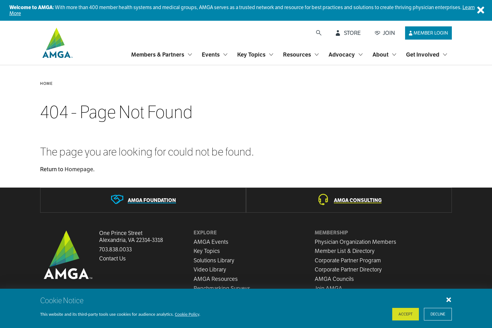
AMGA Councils (334, 278)
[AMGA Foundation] (143, 200)
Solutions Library (214, 260)
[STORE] (348, 33)
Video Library (210, 269)
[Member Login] (428, 33)
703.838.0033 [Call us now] (115, 249)
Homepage (79, 169)
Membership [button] (331, 233)
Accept (405, 314)
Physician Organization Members (355, 241)
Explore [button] (205, 233)
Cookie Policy (187, 314)
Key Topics (207, 250)
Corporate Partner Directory (348, 269)
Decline (437, 314)
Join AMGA (328, 288)
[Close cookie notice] (449, 299)
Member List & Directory (345, 250)
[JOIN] (385, 33)
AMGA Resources (216, 278)
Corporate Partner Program (348, 260)
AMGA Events (211, 241)
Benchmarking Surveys (222, 288)
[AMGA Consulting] (349, 200)
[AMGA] (56, 42)
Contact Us (112, 258)
